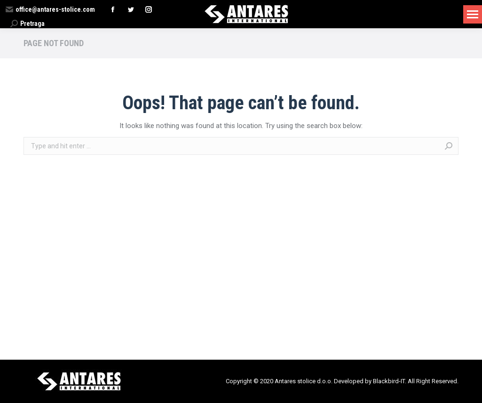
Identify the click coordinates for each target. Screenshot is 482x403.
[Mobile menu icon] (472, 14)
